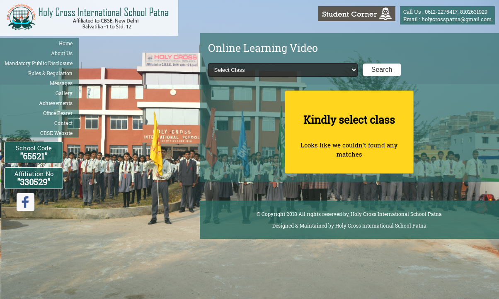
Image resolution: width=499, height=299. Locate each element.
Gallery (64, 93)
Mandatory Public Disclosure (39, 63)
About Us (62, 53)
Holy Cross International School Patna (380, 225)
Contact (63, 123)
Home (66, 43)
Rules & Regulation (50, 73)
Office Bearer (58, 113)
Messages (61, 83)
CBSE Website (56, 133)
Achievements (56, 103)
